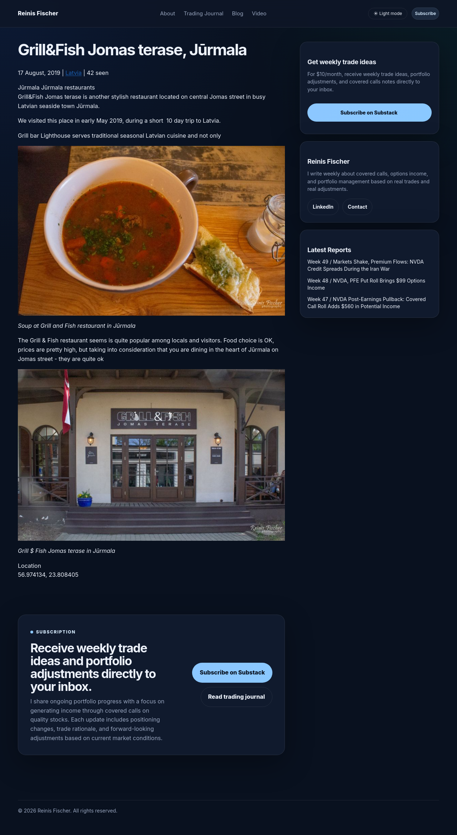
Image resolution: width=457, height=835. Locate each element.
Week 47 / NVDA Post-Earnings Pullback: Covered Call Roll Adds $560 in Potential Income (366, 302)
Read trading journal (236, 696)
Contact (357, 207)
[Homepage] (38, 13)
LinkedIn (323, 207)
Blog (237, 13)
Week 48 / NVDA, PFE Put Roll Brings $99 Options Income (366, 284)
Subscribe (425, 13)
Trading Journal (204, 13)
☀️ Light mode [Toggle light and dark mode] (387, 13)
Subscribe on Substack (232, 672)
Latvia (73, 72)
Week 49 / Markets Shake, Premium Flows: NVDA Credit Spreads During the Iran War (365, 265)
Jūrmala (29, 87)
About (167, 13)
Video (259, 13)
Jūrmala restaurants (68, 87)
